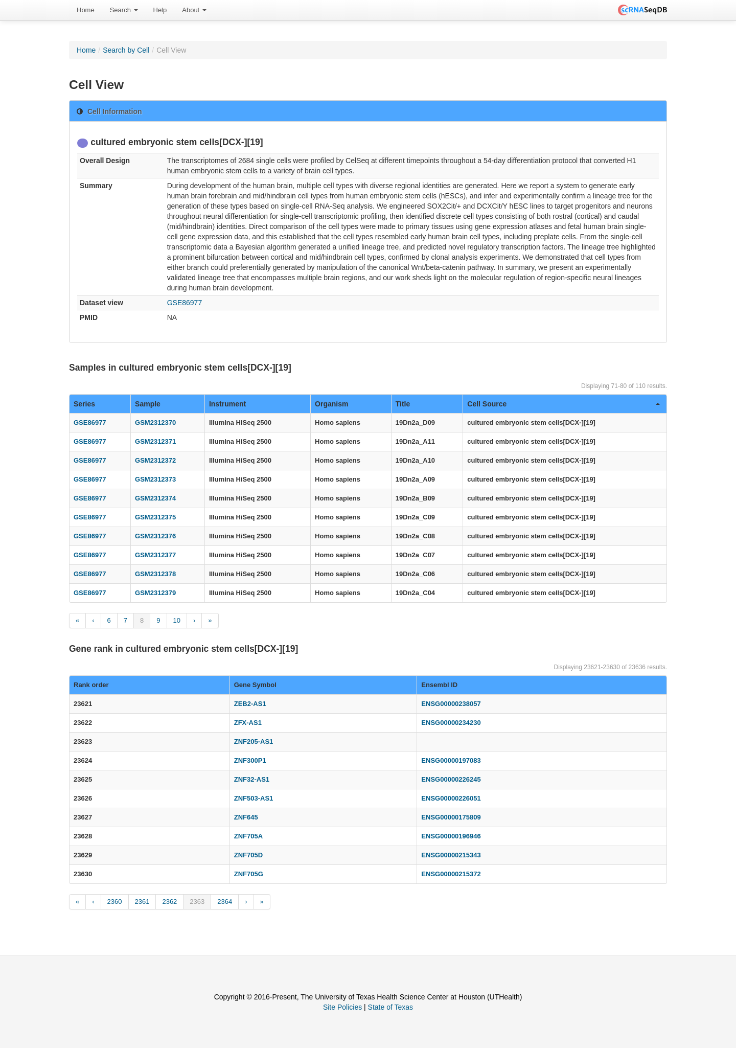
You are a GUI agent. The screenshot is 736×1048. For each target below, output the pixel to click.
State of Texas (390, 1007)
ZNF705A (248, 836)
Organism (331, 404)
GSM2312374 (155, 498)
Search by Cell (126, 50)
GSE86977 (184, 303)
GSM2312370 (155, 422)
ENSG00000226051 (450, 798)
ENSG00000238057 (450, 704)
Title (403, 404)
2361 (142, 901)
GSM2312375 (155, 517)
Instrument (227, 404)
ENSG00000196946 (450, 836)
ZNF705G (248, 874)
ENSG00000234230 (450, 722)
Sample (147, 404)
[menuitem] (85, 10)
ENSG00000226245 (450, 779)
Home (86, 10)
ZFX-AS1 (248, 722)
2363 (197, 901)
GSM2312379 (155, 593)
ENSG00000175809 (450, 817)
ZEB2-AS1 (250, 704)
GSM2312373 (155, 479)
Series (84, 404)
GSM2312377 (155, 555)
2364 (224, 901)
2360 (114, 901)
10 (176, 620)
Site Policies (342, 1007)
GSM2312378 (155, 574)
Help (160, 10)
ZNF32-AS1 (251, 779)
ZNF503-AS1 (253, 798)
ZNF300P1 (250, 760)
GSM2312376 (155, 536)
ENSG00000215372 (450, 874)
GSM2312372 (155, 460)
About (194, 10)
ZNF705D (248, 855)
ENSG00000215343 (450, 855)
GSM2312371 (155, 441)
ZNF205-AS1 (253, 741)
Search (124, 10)
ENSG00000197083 (450, 760)
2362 (169, 901)
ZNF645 (246, 817)
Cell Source (563, 404)
